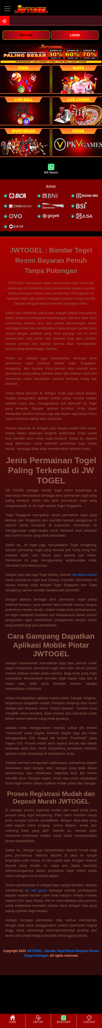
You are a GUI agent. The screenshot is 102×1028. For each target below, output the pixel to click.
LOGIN (75, 35)
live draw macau (84, 575)
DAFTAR (26, 35)
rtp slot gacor (36, 890)
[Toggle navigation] (7, 8)
